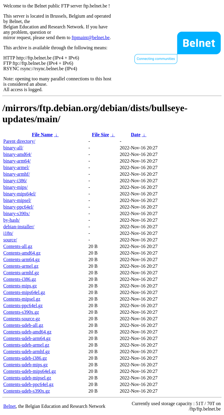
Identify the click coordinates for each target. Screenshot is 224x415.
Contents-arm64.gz (21, 259)
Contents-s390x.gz (21, 312)
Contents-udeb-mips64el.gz (29, 371)
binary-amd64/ (17, 154)
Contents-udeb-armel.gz (26, 344)
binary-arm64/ (17, 160)
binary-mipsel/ (17, 200)
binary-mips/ (15, 187)
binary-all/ (13, 147)
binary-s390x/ (16, 213)
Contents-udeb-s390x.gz (26, 390)
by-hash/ (11, 220)
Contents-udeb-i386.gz (25, 358)
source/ (10, 239)
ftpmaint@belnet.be (91, 37)
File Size (100, 134)
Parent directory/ (19, 141)
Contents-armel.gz (21, 266)
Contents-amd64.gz (22, 252)
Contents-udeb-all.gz (23, 325)
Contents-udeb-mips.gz (25, 364)
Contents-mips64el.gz (24, 292)
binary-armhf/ (16, 174)
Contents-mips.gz (20, 285)
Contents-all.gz (17, 246)
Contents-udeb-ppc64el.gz (28, 384)
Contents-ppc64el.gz (23, 305)
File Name (42, 134)
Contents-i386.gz (19, 279)
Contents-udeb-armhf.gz (26, 351)
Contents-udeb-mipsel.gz (27, 377)
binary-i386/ (15, 180)
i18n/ (8, 233)
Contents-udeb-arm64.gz (27, 338)
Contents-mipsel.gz (21, 298)
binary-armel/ (16, 167)
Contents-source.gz (21, 318)
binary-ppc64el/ (18, 206)
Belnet (9, 406)
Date (135, 134)
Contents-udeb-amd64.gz (27, 331)
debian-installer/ (18, 226)
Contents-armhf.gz (21, 272)
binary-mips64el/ (19, 193)
